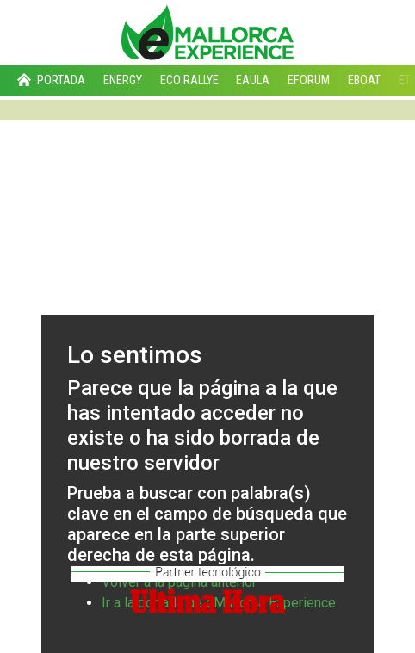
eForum (309, 80)
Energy (122, 80)
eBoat (364, 80)
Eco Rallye (189, 80)
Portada (49, 80)
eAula (252, 80)
